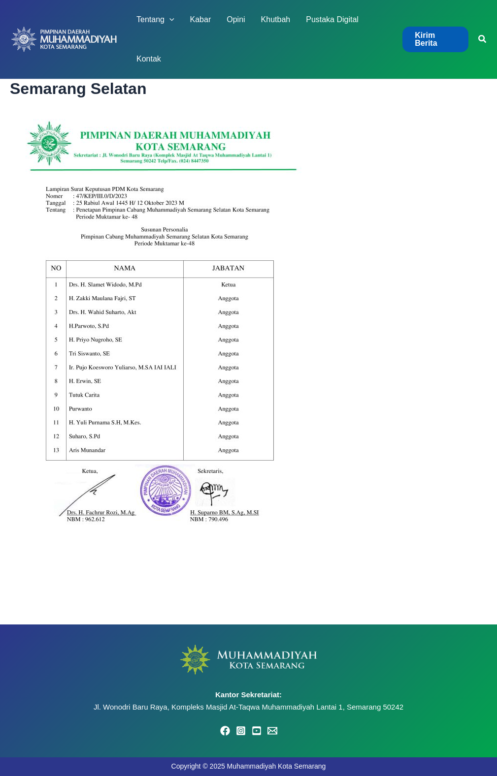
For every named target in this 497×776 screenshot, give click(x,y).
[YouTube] (257, 731)
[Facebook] (225, 731)
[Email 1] (272, 731)
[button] (435, 39)
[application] (169, 19)
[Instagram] (241, 731)
